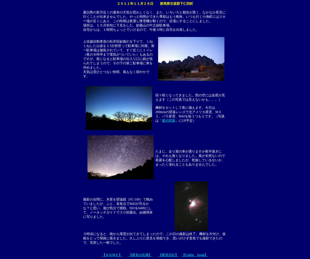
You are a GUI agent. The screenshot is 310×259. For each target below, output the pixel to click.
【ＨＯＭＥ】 (112, 255)
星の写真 (168, 120)
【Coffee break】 (195, 255)
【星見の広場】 (140, 255)
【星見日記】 (168, 255)
